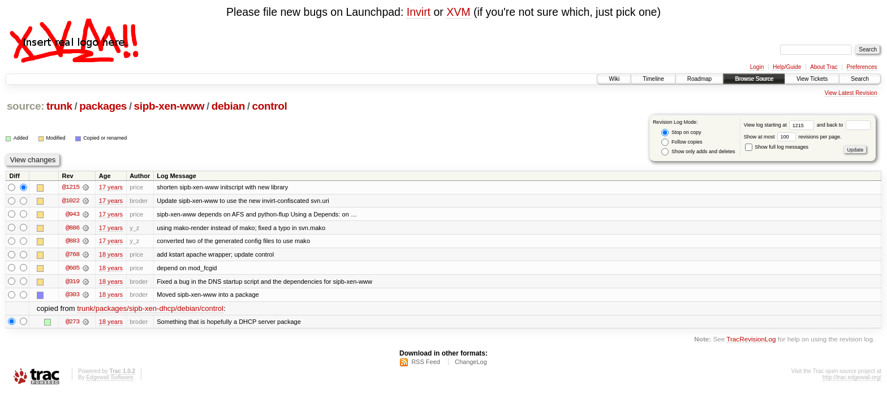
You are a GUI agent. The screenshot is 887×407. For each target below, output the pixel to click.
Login (757, 67)
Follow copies (681, 142)
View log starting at (780, 125)
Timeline (653, 79)
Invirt (418, 12)
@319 (72, 282)
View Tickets (812, 79)
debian (228, 106)
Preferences (862, 67)
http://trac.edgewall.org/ (852, 378)
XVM (458, 12)
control (269, 106)
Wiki (614, 79)
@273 (72, 322)
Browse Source (754, 79)
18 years (111, 255)
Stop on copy (681, 132)
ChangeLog (471, 363)
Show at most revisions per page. (793, 137)
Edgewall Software (109, 378)
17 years (111, 187)
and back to (844, 125)
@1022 (70, 200)
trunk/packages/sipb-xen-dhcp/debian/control (150, 309)
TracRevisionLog (751, 340)
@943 (72, 214)
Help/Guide (787, 67)
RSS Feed (425, 363)
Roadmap (699, 79)
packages (103, 106)
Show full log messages (776, 147)
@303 (72, 295)
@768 (72, 254)
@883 (72, 241)
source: (25, 106)
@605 (72, 268)
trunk (59, 106)
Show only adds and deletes (698, 151)
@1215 (70, 187)
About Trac (823, 67)
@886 (72, 227)
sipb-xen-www (169, 106)
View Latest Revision (851, 93)
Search (860, 79)
